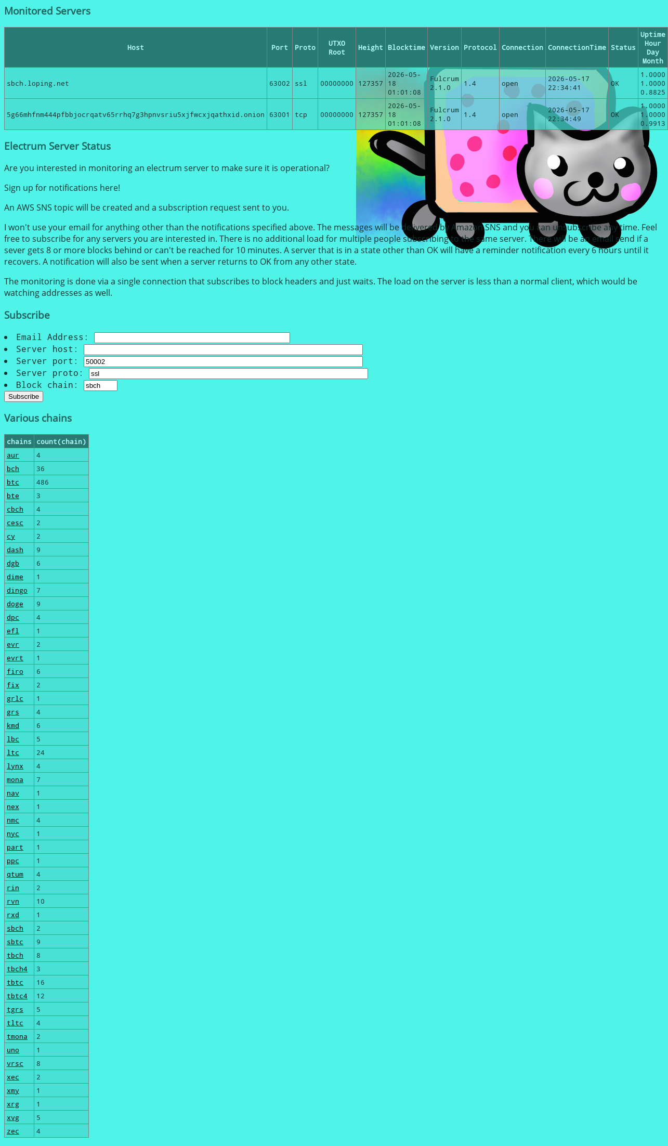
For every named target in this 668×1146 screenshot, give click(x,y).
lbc (13, 738)
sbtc (15, 941)
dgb (13, 562)
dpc (13, 617)
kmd (13, 725)
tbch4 (17, 968)
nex (13, 806)
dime (15, 576)
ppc (13, 860)
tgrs (15, 1009)
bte (13, 495)
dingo (17, 589)
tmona (17, 1036)
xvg (13, 1117)
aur (13, 454)
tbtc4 (17, 995)
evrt (15, 657)
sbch (15, 927)
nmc (13, 819)
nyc (13, 833)
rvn (13, 900)
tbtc (15, 982)
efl (13, 630)
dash (15, 549)
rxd (13, 914)
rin (13, 887)
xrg (13, 1103)
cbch (15, 508)
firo (15, 671)
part (15, 846)
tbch (15, 954)
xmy (13, 1090)
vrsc (15, 1063)
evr (13, 644)
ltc (13, 752)
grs (13, 711)
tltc (15, 1022)
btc (13, 481)
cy (11, 535)
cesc (15, 522)
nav (13, 792)
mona (15, 779)
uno (13, 1049)
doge (15, 603)
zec (13, 1130)
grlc (15, 698)
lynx (15, 765)
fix (13, 684)
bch (13, 468)
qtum (15, 873)
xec (13, 1076)
